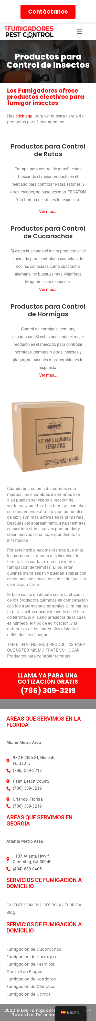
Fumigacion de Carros (28, 994)
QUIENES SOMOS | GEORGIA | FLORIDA (43, 905)
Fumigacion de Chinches (30, 986)
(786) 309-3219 (48, 691)
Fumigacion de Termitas (30, 964)
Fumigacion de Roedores (31, 979)
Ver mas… (48, 211)
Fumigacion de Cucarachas (33, 949)
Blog (10, 912)
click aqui (25, 116)
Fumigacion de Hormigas (31, 957)
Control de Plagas (24, 972)
